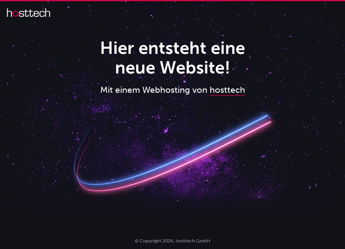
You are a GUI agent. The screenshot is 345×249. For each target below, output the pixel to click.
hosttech (227, 90)
